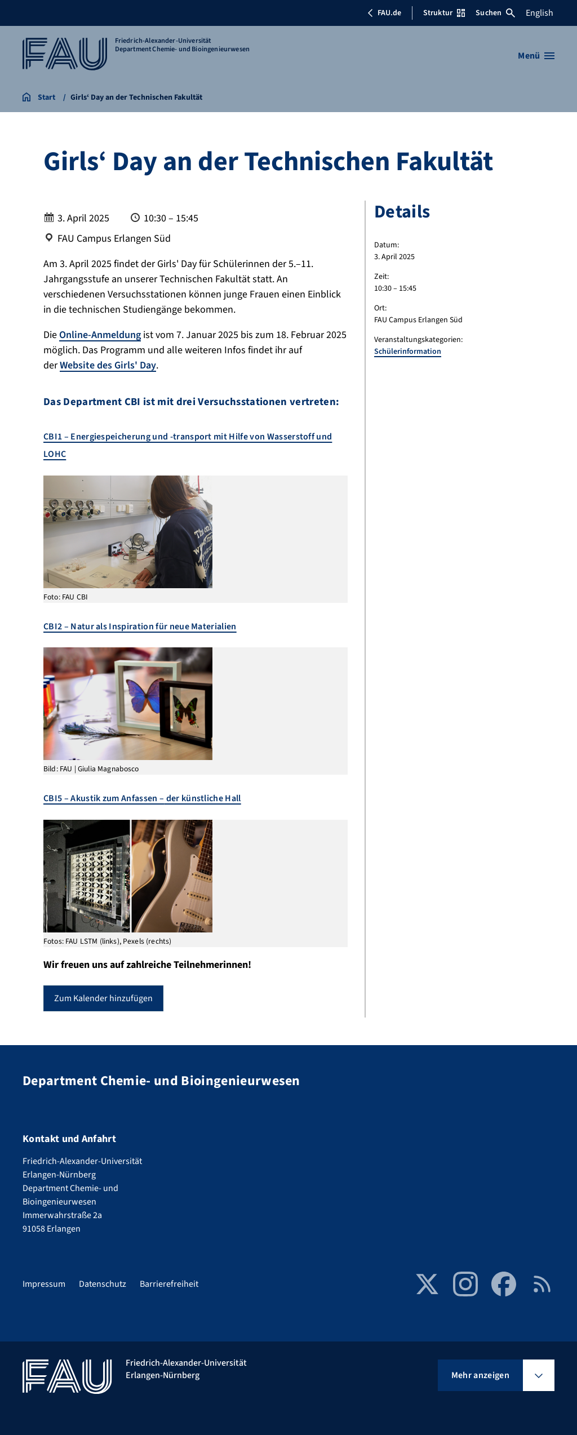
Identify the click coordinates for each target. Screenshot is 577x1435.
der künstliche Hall (202, 798)
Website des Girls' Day (108, 365)
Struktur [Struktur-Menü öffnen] (444, 13)
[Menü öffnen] (536, 55)
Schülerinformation (407, 351)
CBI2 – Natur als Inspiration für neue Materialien (140, 626)
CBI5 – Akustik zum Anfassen (101, 798)
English (539, 13)
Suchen (495, 13)
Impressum (44, 1284)
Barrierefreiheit (169, 1284)
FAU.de (384, 13)
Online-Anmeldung (100, 335)
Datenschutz (102, 1284)
